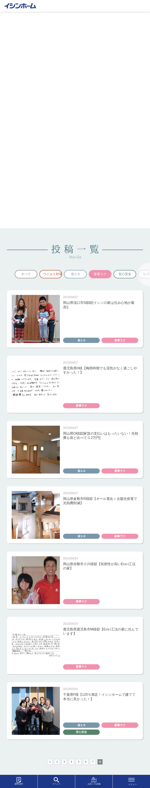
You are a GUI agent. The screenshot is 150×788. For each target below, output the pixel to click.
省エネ (75, 274)
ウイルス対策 (52, 274)
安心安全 (124, 274)
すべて (26, 274)
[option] (26, 274)
